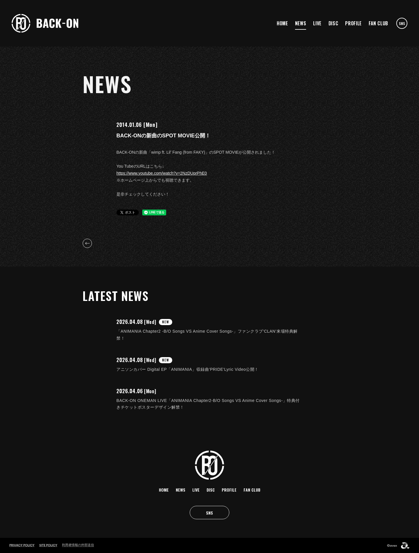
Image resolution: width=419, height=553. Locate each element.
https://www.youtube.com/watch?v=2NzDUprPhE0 (161, 173)
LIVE (317, 23)
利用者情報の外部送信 (78, 545)
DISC (333, 23)
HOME (282, 23)
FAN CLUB (378, 23)
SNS (402, 23)
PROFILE (353, 23)
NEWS (300, 23)
